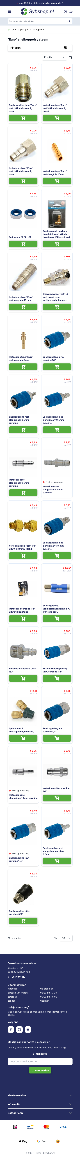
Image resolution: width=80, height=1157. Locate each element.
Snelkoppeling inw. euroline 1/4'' (19, 859)
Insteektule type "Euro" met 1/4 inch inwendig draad (21, 171)
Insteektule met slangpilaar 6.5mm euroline (19, 482)
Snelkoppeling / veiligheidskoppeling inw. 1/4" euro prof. (56, 608)
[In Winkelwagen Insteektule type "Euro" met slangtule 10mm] (57, 181)
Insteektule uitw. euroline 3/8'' (56, 790)
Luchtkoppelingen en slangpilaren (26, 29)
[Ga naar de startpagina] (37, 11)
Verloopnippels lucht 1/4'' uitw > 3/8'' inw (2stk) (22, 547)
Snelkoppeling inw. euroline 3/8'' (53, 730)
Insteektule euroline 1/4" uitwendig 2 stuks (22, 610)
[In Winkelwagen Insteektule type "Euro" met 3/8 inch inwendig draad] (57, 118)
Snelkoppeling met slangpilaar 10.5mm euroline (53, 419)
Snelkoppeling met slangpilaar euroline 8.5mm (53, 851)
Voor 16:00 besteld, (41, 3)
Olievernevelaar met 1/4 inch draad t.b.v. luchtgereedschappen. (55, 297)
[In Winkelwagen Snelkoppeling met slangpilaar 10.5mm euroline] (57, 429)
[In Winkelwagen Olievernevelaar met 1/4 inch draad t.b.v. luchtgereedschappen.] (57, 307)
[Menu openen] (9, 11)
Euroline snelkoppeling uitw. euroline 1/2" (55, 670)
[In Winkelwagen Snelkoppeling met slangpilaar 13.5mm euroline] (57, 555)
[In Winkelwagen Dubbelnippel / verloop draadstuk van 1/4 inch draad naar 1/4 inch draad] (57, 244)
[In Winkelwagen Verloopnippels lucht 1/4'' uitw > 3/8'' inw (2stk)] (23, 555)
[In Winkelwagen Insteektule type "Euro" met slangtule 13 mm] (23, 307)
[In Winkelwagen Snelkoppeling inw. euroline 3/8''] (57, 738)
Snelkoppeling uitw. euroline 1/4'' (53, 358)
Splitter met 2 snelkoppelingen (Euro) (21, 730)
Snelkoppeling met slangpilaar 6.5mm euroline (19, 419)
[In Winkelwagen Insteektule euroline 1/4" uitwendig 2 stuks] (23, 618)
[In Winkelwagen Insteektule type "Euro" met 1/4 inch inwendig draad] (23, 181)
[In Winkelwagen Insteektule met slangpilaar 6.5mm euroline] (23, 492)
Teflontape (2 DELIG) (20, 237)
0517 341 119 (16, 976)
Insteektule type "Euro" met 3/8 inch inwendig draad (55, 108)
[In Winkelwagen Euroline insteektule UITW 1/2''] (23, 678)
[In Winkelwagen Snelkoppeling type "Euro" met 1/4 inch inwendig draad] (23, 118)
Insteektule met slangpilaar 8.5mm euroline (53, 489)
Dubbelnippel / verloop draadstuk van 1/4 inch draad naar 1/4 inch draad (56, 234)
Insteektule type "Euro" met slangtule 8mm (21, 358)
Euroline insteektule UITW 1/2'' (23, 670)
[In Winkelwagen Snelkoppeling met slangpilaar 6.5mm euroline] (23, 429)
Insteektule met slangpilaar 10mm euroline (23, 796)
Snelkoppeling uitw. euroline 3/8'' (19, 912)
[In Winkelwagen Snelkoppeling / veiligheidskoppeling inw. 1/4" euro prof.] (57, 618)
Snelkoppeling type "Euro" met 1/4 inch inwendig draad (23, 108)
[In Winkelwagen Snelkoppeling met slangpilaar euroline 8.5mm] (57, 861)
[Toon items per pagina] (66, 938)
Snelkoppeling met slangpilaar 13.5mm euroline (53, 545)
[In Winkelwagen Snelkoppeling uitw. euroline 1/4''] (57, 366)
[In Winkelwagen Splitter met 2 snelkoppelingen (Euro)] (23, 738)
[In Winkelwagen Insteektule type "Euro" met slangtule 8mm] (23, 366)
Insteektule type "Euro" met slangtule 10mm (55, 173)
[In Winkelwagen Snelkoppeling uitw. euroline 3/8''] (23, 921)
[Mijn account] (65, 11)
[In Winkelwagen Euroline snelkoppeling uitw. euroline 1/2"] (57, 678)
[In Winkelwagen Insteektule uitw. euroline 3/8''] (57, 798)
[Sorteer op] (54, 57)
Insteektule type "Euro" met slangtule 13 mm (21, 298)
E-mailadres (40, 1053)
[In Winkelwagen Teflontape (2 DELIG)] (23, 244)
